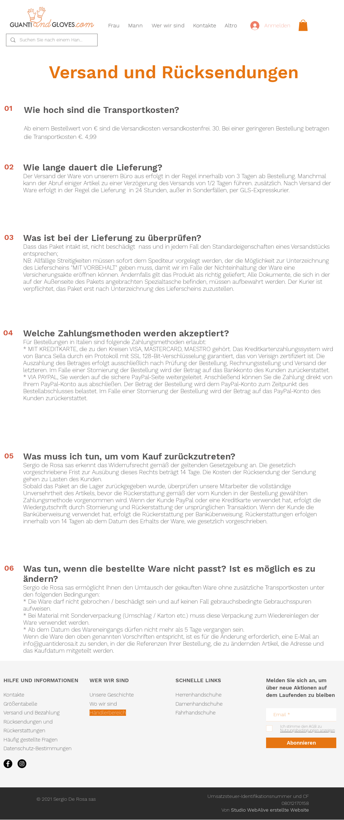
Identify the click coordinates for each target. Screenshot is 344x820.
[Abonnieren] (301, 743)
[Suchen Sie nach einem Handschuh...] (51, 40)
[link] (303, 25)
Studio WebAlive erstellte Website (270, 810)
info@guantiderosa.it (50, 643)
